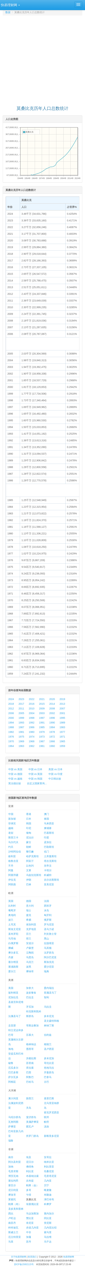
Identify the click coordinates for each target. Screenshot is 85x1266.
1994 (11, 722)
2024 (11, 699)
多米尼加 (49, 1058)
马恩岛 (30, 957)
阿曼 (10, 870)
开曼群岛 (49, 1072)
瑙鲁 (10, 1140)
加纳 (10, 1166)
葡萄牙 (12, 910)
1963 (21, 746)
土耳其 (12, 924)
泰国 (46, 818)
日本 (28, 818)
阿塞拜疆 (13, 875)
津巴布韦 (49, 1199)
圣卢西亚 (49, 1049)
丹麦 (10, 957)
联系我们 (32, 1257)
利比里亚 (49, 1166)
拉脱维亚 (49, 943)
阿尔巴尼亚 (50, 957)
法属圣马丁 (14, 1016)
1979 (42, 732)
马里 (10, 1241)
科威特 (48, 875)
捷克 (28, 915)
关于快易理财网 (18, 1257)
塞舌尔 (12, 1185)
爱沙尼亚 (49, 966)
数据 (7, 12)
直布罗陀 (13, 933)
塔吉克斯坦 (50, 861)
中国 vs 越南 (15, 778)
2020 (52, 699)
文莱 (28, 870)
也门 (46, 851)
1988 (11, 727)
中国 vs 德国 (15, 774)
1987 (21, 727)
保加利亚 (31, 924)
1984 (52, 727)
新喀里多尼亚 (51, 1135)
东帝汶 (48, 865)
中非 (28, 1232)
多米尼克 (49, 1016)
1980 (31, 732)
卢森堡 (30, 947)
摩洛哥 (12, 1194)
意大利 (30, 905)
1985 (42, 727)
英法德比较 (14, 783)
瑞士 (28, 910)
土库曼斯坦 (50, 856)
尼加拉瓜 (13, 997)
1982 (11, 732)
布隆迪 (48, 1194)
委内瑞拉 (49, 988)
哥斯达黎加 (32, 1025)
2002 (52, 713)
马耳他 (12, 938)
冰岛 (46, 910)
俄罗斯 (48, 919)
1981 (21, 732)
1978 (52, 732)
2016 (31, 703)
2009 (42, 708)
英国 (10, 901)
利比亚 (30, 1171)
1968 (31, 741)
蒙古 (28, 842)
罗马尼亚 (49, 924)
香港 (28, 814)
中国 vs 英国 (35, 774)
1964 (11, 746)
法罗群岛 (49, 952)
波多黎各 (31, 992)
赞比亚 (30, 1218)
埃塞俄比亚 (32, 1204)
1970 (11, 741)
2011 (21, 708)
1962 (31, 746)
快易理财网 (68, 1257)
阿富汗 (30, 861)
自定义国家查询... (37, 783)
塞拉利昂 (13, 1180)
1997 (42, 717)
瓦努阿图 (13, 1121)
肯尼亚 (30, 1222)
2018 (11, 703)
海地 (10, 1049)
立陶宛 (30, 952)
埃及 (28, 1157)
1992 (31, 722)
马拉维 (48, 1237)
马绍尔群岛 (14, 1117)
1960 (52, 746)
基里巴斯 (49, 1098)
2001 (62, 713)
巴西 (28, 1072)
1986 (31, 727)
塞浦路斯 (13, 966)
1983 (62, 727)
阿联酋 (12, 884)
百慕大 (30, 1034)
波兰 (10, 919)
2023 (21, 699)
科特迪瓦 (13, 1227)
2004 (31, 713)
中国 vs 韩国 (35, 778)
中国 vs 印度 (55, 774)
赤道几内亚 (32, 1227)
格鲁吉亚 (13, 861)
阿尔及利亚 (14, 1161)
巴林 (28, 884)
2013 (62, 703)
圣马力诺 (49, 929)
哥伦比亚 (49, 1063)
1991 (42, 722)
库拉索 (30, 1067)
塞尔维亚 (13, 962)
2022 (31, 699)
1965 (62, 741)
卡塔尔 (48, 870)
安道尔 (30, 943)
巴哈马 (30, 1081)
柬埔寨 (48, 828)
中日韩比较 (54, 778)
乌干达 (48, 1241)
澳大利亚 (13, 1098)
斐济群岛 (31, 1117)
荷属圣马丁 (50, 992)
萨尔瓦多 (13, 1077)
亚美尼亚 (49, 884)
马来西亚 (49, 823)
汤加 (46, 1126)
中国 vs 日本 (35, 769)
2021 (42, 699)
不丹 (10, 865)
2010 (31, 708)
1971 (62, 736)
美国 (10, 988)
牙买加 (30, 1006)
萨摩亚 (12, 1126)
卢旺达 (12, 1218)
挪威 (10, 947)
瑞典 (46, 971)
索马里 (48, 1232)
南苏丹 (12, 1222)
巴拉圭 (30, 997)
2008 (52, 708)
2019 (62, 699)
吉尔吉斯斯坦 (51, 879)
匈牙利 (48, 915)
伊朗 (28, 879)
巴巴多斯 (13, 1072)
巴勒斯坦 (49, 846)
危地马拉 (49, 1067)
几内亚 (48, 1180)
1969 (21, 741)
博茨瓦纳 (13, 1176)
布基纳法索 (32, 1176)
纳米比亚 (49, 1161)
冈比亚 (48, 1218)
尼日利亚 (13, 1190)
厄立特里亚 (14, 1237)
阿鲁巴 (30, 1077)
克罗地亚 (31, 929)
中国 (10, 814)
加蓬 (28, 1237)
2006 (11, 713)
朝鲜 (28, 846)
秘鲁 (10, 1063)
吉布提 (30, 1180)
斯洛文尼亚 (14, 929)
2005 (21, 713)
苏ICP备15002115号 (24, 1264)
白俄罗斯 (13, 943)
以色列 (30, 865)
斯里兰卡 (13, 837)
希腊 (28, 919)
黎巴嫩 (30, 851)
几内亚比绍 (50, 1227)
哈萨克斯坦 (32, 856)
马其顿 (48, 947)
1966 (52, 741)
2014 (52, 703)
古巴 (46, 1081)
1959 (62, 746)
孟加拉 (48, 842)
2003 (42, 713)
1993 (21, 722)
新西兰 (30, 1098)
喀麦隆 (48, 1190)
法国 (46, 901)
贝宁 (46, 1185)
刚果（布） (14, 1204)
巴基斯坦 (49, 832)
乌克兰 (30, 962)
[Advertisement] (42, 59)
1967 (42, 741)
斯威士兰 (13, 1232)
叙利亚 (12, 856)
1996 (52, 717)
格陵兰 (48, 1044)
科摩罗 (48, 1204)
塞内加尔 (49, 1213)
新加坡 (12, 818)
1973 (42, 736)
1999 (21, 717)
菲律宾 (12, 823)
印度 (46, 837)
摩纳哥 (30, 971)
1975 (21, 736)
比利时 (12, 905)
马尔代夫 (13, 842)
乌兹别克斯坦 (33, 875)
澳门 (46, 814)
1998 (31, 717)
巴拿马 (48, 1077)
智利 (46, 997)
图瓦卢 (30, 1126)
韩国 (28, 823)
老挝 (10, 832)
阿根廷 (12, 1081)
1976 (11, 736)
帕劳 (46, 1121)
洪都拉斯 (31, 1058)
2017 (21, 703)
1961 (42, 746)
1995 (62, 717)
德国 (28, 901)
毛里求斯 (13, 1171)
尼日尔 (30, 1161)
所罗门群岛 (32, 1135)
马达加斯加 (32, 1213)
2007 (62, 708)
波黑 (28, 966)
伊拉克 (12, 879)
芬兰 (28, 933)
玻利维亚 (13, 992)
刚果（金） (32, 1185)
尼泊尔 (30, 837)
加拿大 (30, 988)
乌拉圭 (48, 1006)
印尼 (28, 828)
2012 (11, 708)
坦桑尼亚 (49, 1171)
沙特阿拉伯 (14, 851)
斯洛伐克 (49, 962)
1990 (52, 722)
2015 (42, 703)
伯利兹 (48, 1034)
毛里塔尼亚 (50, 1176)
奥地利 (12, 915)
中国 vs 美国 (15, 769)
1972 (52, 736)
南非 (10, 1157)
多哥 (28, 1190)
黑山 (46, 938)
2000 (11, 717)
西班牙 (48, 905)
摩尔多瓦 (13, 952)
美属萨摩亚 (32, 1121)
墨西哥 (30, 1049)
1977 (62, 732)
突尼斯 (48, 1222)
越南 (10, 828)
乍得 (28, 1194)
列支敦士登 (50, 933)
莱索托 (12, 1199)
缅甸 (28, 832)
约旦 (10, 846)
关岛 (28, 1107)
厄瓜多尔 (13, 1067)
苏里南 (30, 1063)
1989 (62, 722)
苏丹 (28, 1241)
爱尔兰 (12, 971)
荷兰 (28, 938)
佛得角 (30, 1166)
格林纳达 (31, 1044)
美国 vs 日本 (55, 769)
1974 (31, 736)
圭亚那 (12, 1025)
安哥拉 (48, 1157)
